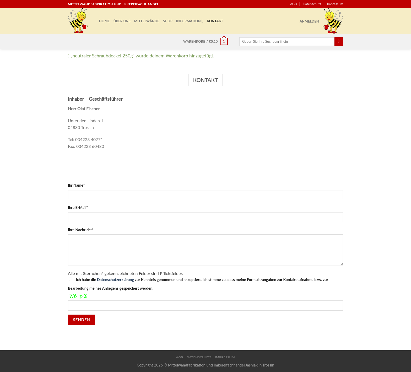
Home (104, 21)
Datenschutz (312, 4)
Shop (167, 21)
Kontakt (215, 21)
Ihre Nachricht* (80, 230)
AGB (293, 4)
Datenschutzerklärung (115, 279)
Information (189, 21)
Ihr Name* (76, 185)
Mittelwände (146, 21)
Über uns (122, 21)
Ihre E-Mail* (78, 207)
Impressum (335, 4)
